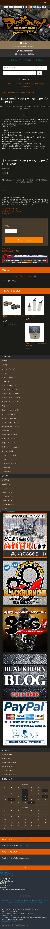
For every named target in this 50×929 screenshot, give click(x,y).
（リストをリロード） (22, 839)
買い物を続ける (7, 213)
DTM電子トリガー (7, 492)
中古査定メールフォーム (9, 762)
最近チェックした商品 (33, 60)
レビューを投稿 (31, 276)
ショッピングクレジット (9, 775)
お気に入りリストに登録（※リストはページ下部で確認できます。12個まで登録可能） (25, 107)
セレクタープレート (29, 92)
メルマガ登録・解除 (20, 902)
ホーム (4, 92)
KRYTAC (4, 488)
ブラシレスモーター (8, 504)
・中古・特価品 (39, 84)
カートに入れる (24, 240)
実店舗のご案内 (7, 754)
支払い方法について (7, 900)
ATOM (40, 902)
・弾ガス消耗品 (28, 84)
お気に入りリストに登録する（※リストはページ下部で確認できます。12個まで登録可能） (25, 181)
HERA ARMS (6, 508)
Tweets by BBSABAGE (7, 512)
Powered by (15, 925)
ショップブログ (30, 902)
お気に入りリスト (15, 60)
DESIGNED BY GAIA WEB (9, 921)
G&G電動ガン (6, 484)
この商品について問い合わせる (11, 211)
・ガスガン (18, 84)
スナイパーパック (7, 496)
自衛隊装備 (5, 480)
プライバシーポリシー (8, 902)
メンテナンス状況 (7, 771)
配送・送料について (19, 900)
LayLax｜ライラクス (8, 500)
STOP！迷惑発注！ (8, 766)
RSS (36, 902)
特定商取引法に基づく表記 (10, 251)
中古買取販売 (6, 758)
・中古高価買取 (25, 86)
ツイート (5, 191)
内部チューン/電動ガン (15, 92)
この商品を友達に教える (9, 208)
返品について (6, 248)
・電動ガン (9, 84)
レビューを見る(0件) (19, 276)
